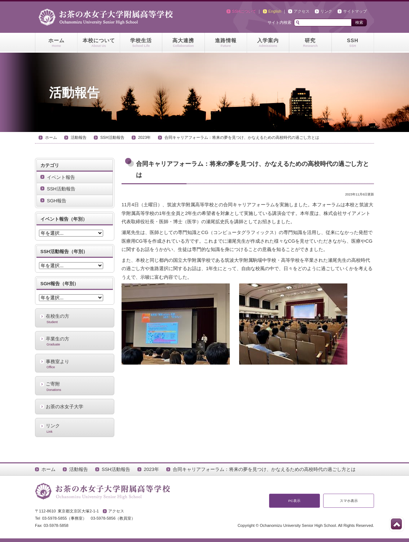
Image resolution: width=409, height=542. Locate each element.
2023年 (144, 137)
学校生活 (141, 43)
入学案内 (268, 43)
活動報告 (79, 137)
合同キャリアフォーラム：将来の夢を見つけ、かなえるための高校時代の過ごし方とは (241, 137)
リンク (326, 11)
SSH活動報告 (112, 137)
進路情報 (226, 43)
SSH (353, 43)
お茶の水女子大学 (64, 406)
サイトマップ (355, 11)
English (274, 11)
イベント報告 (61, 177)
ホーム (56, 43)
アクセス (301, 11)
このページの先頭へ (396, 524)
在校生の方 (74, 318)
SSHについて (244, 11)
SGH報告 (56, 200)
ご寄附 (74, 386)
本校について (98, 43)
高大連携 (183, 43)
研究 (310, 43)
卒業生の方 (74, 341)
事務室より (74, 364)
